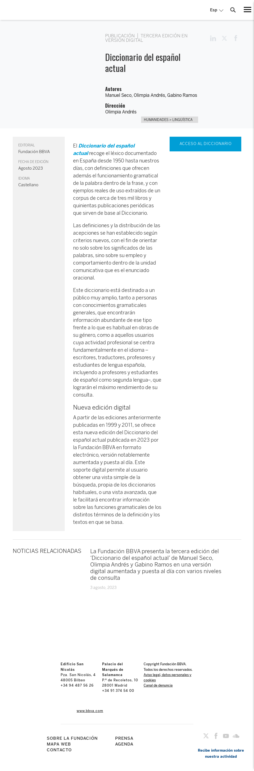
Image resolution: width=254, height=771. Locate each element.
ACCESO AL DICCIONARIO (206, 143)
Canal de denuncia (158, 685)
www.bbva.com (90, 711)
